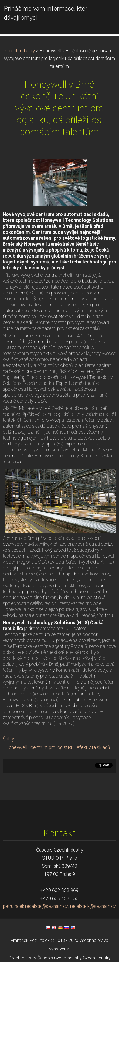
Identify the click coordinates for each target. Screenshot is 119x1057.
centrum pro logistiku (51, 794)
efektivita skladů (93, 794)
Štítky (8, 786)
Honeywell (16, 794)
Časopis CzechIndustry (59, 1004)
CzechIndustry (20, 98)
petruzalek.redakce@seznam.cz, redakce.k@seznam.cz (59, 953)
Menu (104, 12)
